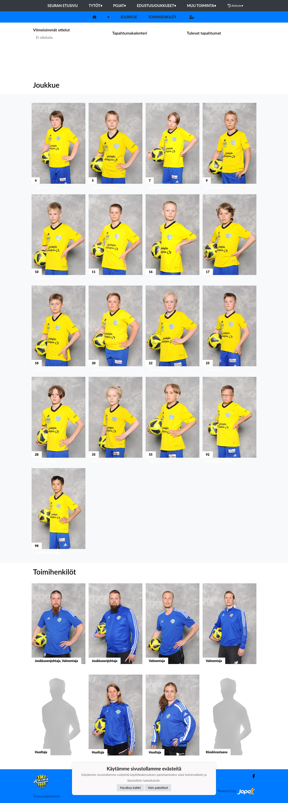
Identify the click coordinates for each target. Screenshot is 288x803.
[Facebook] (252, 776)
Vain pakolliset (158, 787)
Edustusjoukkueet (156, 5)
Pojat (119, 5)
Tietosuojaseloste (46, 796)
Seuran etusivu (62, 5)
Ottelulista (43, 53)
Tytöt (95, 5)
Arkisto (235, 5)
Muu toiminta (201, 5)
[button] (58, 147)
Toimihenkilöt (162, 17)
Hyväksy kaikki (130, 787)
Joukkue (128, 17)
